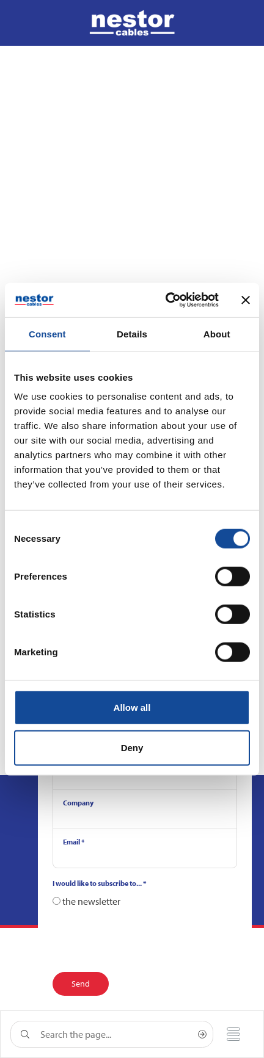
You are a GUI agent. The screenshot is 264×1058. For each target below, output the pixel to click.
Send (81, 983)
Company (78, 802)
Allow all (132, 707)
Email (73, 841)
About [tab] (217, 333)
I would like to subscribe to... (99, 883)
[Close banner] (245, 300)
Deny (132, 747)
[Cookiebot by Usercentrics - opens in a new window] (166, 300)
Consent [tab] (47, 333)
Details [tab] (132, 333)
